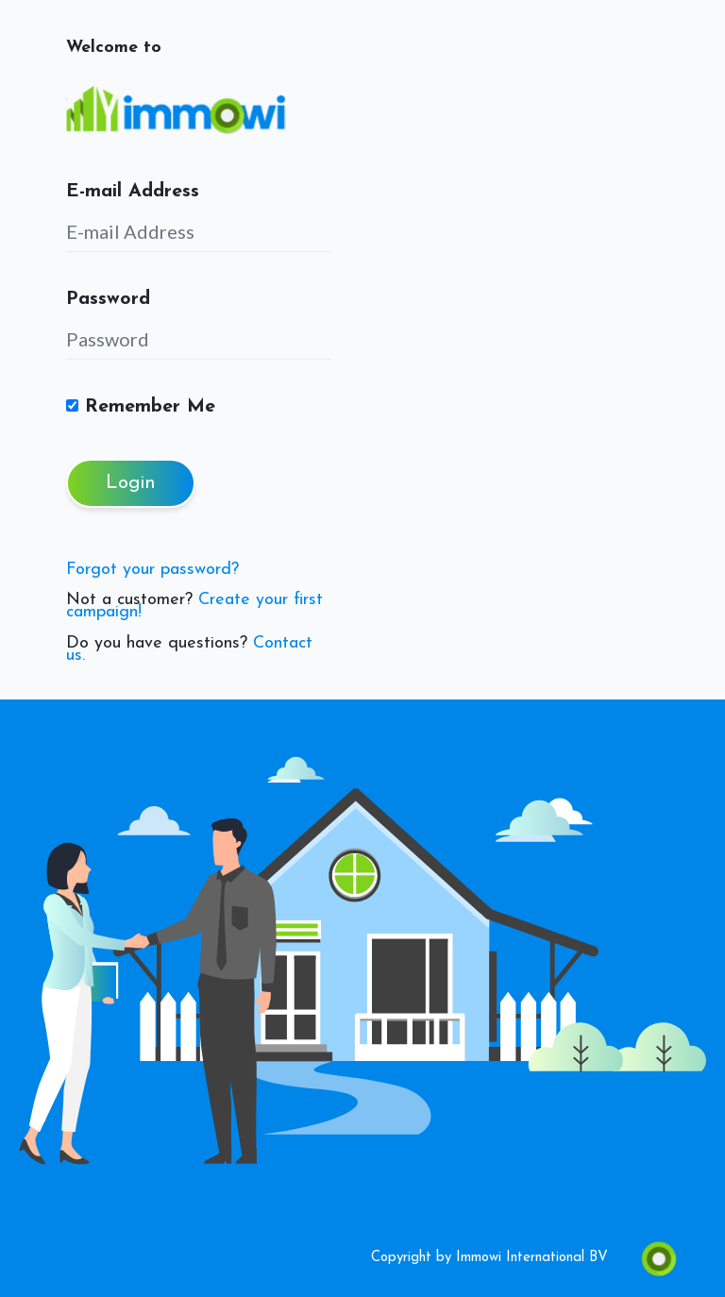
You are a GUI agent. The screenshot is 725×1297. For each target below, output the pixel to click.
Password (108, 299)
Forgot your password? (152, 570)
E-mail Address (132, 191)
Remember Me (140, 406)
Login (131, 483)
